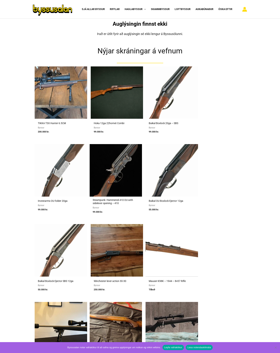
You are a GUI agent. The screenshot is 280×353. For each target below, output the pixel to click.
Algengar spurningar (196, 280)
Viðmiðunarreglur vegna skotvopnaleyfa (133, 300)
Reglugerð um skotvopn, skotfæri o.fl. (132, 290)
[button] (144, 9)
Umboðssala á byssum (123, 285)
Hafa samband (192, 295)
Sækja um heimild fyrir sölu (126, 280)
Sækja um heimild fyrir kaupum (128, 275)
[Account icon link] (244, 9)
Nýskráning (191, 285)
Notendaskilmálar (194, 275)
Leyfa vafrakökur (173, 347)
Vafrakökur (190, 290)
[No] (275, 347)
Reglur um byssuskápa (123, 295)
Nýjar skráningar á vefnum (140, 50)
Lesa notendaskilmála (199, 347)
